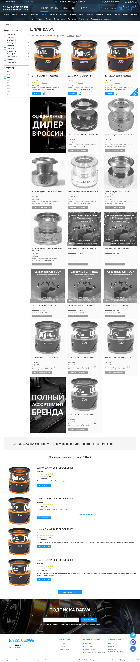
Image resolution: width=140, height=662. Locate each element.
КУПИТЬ (36, 93)
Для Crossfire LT (12, 34)
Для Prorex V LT (12, 57)
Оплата (62, 646)
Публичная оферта (91, 649)
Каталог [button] (44, 8)
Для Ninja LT (11, 54)
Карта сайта (89, 646)
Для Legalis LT (11, 51)
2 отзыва (44, 83)
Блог (110, 643)
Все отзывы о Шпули (70, 592)
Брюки (117, 14)
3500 (8, 83)
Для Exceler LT (11, 37)
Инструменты (59, 19)
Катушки (24, 14)
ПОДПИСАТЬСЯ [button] (88, 620)
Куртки (134, 14)
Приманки (72, 19)
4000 (8, 86)
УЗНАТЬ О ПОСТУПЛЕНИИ (78, 150)
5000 (8, 91)
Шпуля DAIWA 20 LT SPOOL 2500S (55, 468)
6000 (8, 94)
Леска (81, 14)
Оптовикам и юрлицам (59, 8)
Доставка (63, 643)
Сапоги (48, 19)
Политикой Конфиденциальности (70, 624)
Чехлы (125, 14)
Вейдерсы (99, 14)
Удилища (34, 14)
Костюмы (53, 14)
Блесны (90, 14)
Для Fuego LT (11, 43)
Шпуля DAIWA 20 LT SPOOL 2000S (55, 529)
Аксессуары (83, 19)
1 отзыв (80, 83)
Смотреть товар (44, 485)
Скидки (111, 646)
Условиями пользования (88, 624)
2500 (8, 74)
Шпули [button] (43, 14)
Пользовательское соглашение (95, 652)
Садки (40, 19)
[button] (110, 2)
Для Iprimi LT (11, 45)
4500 (8, 88)
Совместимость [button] (11, 30)
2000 (8, 72)
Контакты (84, 8)
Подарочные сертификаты (101, 19)
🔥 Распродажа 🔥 (10, 14)
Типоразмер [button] (9, 68)
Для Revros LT (11, 62)
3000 (8, 77)
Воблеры (63, 14)
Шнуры (73, 14)
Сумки (31, 19)
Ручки (109, 14)
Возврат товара (65, 649)
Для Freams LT (11, 40)
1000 (8, 80)
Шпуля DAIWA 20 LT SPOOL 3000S (55, 498)
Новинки (74, 8)
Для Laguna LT (11, 48)
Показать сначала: (38, 35)
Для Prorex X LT (12, 59)
